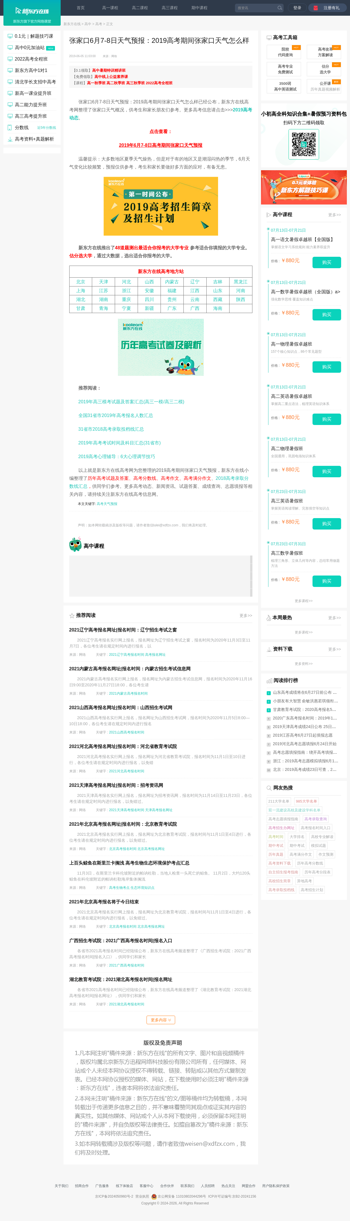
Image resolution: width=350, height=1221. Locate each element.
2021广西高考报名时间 (126, 965)
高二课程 (140, 7)
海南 (217, 308)
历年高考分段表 (317, 872)
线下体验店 (124, 1186)
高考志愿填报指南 (283, 819)
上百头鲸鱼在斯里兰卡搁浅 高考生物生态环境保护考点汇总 (129, 863)
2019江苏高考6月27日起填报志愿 (303, 735)
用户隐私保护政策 (276, 1186)
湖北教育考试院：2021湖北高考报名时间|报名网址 (120, 979)
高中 (87, 24)
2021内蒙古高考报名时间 (128, 693)
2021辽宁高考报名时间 (126, 655)
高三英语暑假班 (287, 500)
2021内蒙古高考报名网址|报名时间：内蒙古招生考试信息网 (130, 668)
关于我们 (61, 1186)
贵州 (172, 299)
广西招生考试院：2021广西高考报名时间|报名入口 (120, 940)
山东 (217, 290)
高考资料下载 (279, 863)
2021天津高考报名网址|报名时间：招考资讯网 (116, 785)
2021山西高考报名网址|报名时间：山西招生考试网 (120, 707)
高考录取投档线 (281, 890)
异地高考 (304, 881)
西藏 (217, 299)
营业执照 (142, 1196)
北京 (80, 281)
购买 (326, 262)
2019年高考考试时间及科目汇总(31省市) (119, 442)
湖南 (103, 299)
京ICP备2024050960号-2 (114, 1196)
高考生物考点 (119, 888)
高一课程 (110, 7)
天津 (103, 281)
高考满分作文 (197, 478)
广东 (172, 308)
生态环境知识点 (142, 888)
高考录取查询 (315, 819)
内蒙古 (172, 281)
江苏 (103, 290)
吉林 (217, 281)
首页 (81, 7)
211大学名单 (279, 801)
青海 (103, 308)
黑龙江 (241, 281)
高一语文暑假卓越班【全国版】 (303, 239)
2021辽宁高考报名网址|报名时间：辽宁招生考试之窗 (123, 629)
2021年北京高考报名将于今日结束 (104, 901)
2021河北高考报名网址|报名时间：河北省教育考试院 (123, 746)
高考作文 (170, 478)
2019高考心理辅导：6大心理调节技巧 (116, 456)
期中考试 (275, 845)
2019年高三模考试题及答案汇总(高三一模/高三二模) (131, 401)
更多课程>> (304, 601)
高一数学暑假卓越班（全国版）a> (305, 291)
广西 (194, 308)
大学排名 (297, 837)
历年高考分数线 (310, 863)
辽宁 (194, 281)
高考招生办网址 (281, 828)
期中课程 (199, 7)
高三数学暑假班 (287, 553)
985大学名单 (306, 801)
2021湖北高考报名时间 (126, 1004)
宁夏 (126, 308)
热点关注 (228, 1186)
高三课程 (170, 7)
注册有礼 (332, 7)
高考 (98, 24)
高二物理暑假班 (287, 448)
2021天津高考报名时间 (126, 810)
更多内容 (161, 1020)
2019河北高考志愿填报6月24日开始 (305, 743)
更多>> (246, 615)
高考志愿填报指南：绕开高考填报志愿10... (311, 752)
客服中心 (146, 1186)
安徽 (149, 290)
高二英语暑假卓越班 (291, 396)
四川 (149, 299)
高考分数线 (144, 478)
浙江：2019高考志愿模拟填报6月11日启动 (311, 761)
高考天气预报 (107, 504)
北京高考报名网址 (151, 849)
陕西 (240, 299)
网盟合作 (249, 1186)
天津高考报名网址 (159, 810)
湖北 (80, 299)
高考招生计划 (312, 890)
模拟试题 (318, 845)
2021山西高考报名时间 (126, 732)
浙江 (126, 290)
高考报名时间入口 (316, 828)
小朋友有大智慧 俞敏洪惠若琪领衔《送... (309, 701)
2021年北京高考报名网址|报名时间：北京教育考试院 (123, 824)
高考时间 (275, 837)
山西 (149, 281)
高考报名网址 (155, 655)
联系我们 (187, 1186)
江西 (194, 290)
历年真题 (275, 854)
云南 (194, 299)
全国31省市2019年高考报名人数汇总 (115, 415)
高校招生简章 (279, 881)
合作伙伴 (167, 1186)
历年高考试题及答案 (108, 478)
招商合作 (82, 1186)
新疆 (149, 308)
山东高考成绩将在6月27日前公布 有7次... (310, 692)
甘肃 (80, 308)
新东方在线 (72, 24)
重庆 (126, 299)
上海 (80, 290)
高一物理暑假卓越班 (291, 344)
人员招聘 (208, 1186)
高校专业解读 (322, 837)
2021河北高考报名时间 (126, 771)
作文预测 (326, 854)
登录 (297, 7)
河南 (240, 290)
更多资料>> (304, 664)
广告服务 (102, 1186)
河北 (126, 281)
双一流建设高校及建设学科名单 (294, 810)
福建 (172, 290)
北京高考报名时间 (123, 849)
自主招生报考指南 (283, 872)
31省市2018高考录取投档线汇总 (111, 429)
